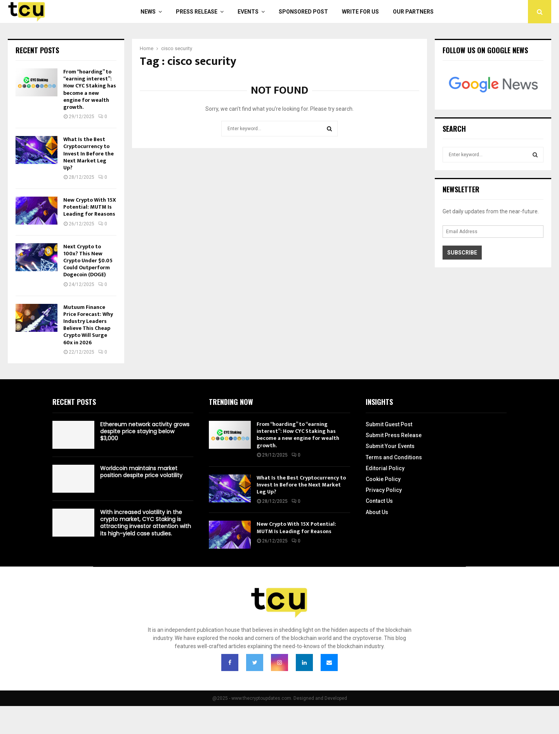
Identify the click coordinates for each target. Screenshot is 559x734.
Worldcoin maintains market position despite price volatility (141, 471)
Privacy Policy (384, 490)
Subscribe (462, 252)
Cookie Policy (383, 479)
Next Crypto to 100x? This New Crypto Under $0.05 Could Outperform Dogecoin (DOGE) (88, 260)
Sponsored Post (303, 12)
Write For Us (360, 12)
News (148, 12)
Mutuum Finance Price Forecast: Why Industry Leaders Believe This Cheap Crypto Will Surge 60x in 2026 (88, 325)
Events (248, 12)
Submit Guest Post (389, 424)
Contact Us (379, 501)
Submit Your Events (390, 446)
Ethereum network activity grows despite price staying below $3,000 (144, 431)
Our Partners (413, 12)
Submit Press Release (394, 435)
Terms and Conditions (394, 457)
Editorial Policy (385, 468)
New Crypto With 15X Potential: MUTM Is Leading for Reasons (89, 206)
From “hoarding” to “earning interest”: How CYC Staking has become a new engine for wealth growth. (89, 89)
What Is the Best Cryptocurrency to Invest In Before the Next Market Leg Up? (88, 153)
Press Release (196, 12)
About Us (377, 512)
